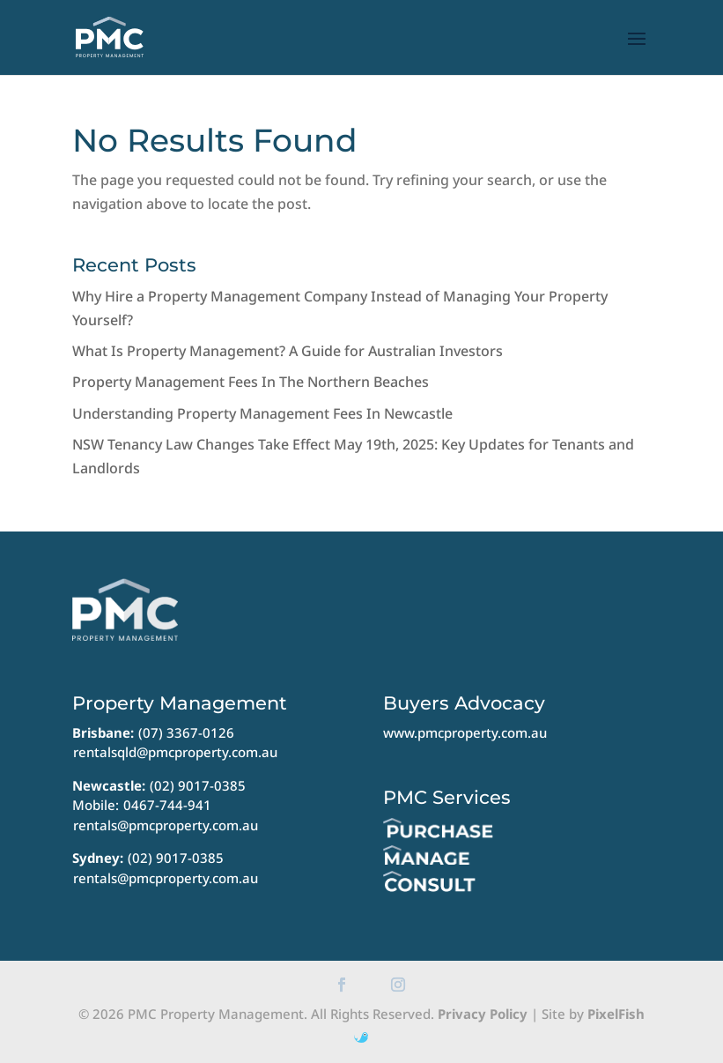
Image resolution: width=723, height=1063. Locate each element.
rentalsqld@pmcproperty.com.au (175, 752)
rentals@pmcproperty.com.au (165, 825)
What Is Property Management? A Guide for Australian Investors (287, 351)
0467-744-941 (167, 805)
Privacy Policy (482, 1013)
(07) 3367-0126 (186, 732)
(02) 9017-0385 (198, 785)
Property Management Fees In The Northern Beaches (250, 381)
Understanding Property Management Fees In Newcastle (262, 413)
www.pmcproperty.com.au (465, 732)
